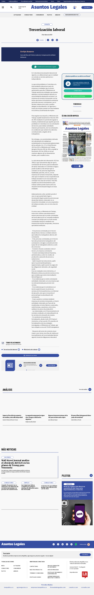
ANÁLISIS (57, 15)
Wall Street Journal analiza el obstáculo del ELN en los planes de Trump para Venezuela (15, 517)
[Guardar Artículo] (40, 40)
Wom (58, 1)
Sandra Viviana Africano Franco (13, 420)
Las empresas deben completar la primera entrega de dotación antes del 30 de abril (29, 540)
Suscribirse (87, 7)
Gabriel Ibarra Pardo (81, 420)
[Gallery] (30, 364)
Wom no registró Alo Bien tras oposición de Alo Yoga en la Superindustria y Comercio (74, 540)
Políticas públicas (13, 1)
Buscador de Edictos (71, 14)
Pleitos (66, 528)
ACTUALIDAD (17, 15)
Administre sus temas (30, 355)
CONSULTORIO (28, 15)
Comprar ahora (78, 90)
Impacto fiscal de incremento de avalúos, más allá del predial (13, 416)
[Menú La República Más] (2, 7)
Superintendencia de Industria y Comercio (74, 1)
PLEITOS (49, 15)
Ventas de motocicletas (41, 1)
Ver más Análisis (85, 389)
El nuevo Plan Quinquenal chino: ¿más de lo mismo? (81, 416)
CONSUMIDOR (40, 15)
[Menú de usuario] (74, 7)
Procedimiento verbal (26, 1)
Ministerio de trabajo (30, 349)
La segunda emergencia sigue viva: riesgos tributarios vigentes (35, 417)
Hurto (52, 1)
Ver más (77, 166)
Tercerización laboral (10, 349)
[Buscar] (11, 7)
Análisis (7, 389)
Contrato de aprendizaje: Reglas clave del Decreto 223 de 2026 (49, 540)
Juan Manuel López (58, 420)
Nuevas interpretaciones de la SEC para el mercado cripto (58, 416)
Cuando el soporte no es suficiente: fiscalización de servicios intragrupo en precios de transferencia (9, 540)
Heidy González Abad (36, 421)
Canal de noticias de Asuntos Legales (45, 67)
